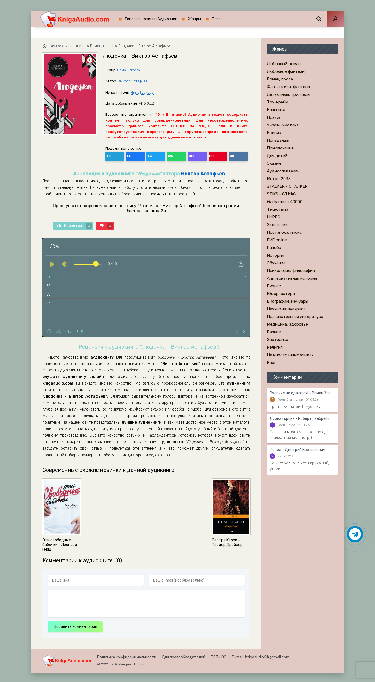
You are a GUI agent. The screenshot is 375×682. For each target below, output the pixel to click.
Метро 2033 (279, 178)
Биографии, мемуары (287, 301)
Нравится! (74, 224)
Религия (275, 347)
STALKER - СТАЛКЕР (287, 186)
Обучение (276, 263)
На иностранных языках (290, 354)
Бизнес (274, 286)
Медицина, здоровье (287, 324)
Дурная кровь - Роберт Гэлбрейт (300, 418)
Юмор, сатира (281, 293)
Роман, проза (128, 70)
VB (158, 155)
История (275, 255)
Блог (216, 19)
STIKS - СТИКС (281, 194)
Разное (274, 332)
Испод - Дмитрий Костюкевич (297, 449)
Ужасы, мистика (283, 125)
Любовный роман (284, 63)
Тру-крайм (277, 102)
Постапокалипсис (284, 232)
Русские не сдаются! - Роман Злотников (302, 393)
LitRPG (273, 217)
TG (110, 155)
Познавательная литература (295, 316)
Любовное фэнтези (286, 71)
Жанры (194, 19)
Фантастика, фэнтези (288, 86)
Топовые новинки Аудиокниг (151, 19)
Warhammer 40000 (284, 201)
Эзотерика (277, 339)
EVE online (277, 240)
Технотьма (277, 209)
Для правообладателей (183, 656)
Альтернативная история (292, 278)
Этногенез (277, 224)
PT (169, 155)
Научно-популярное (286, 309)
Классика (276, 109)
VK (181, 155)
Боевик (274, 132)
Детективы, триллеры (288, 94)
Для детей (277, 155)
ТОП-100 (218, 656)
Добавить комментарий (75, 625)
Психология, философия (291, 270)
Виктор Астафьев (133, 81)
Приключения (280, 148)
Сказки (274, 163)
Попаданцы (278, 140)
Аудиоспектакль (283, 171)
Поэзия (274, 117)
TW (134, 155)
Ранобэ (274, 247)
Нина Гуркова (142, 92)
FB (122, 155)
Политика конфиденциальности (126, 656)
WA (146, 155)
